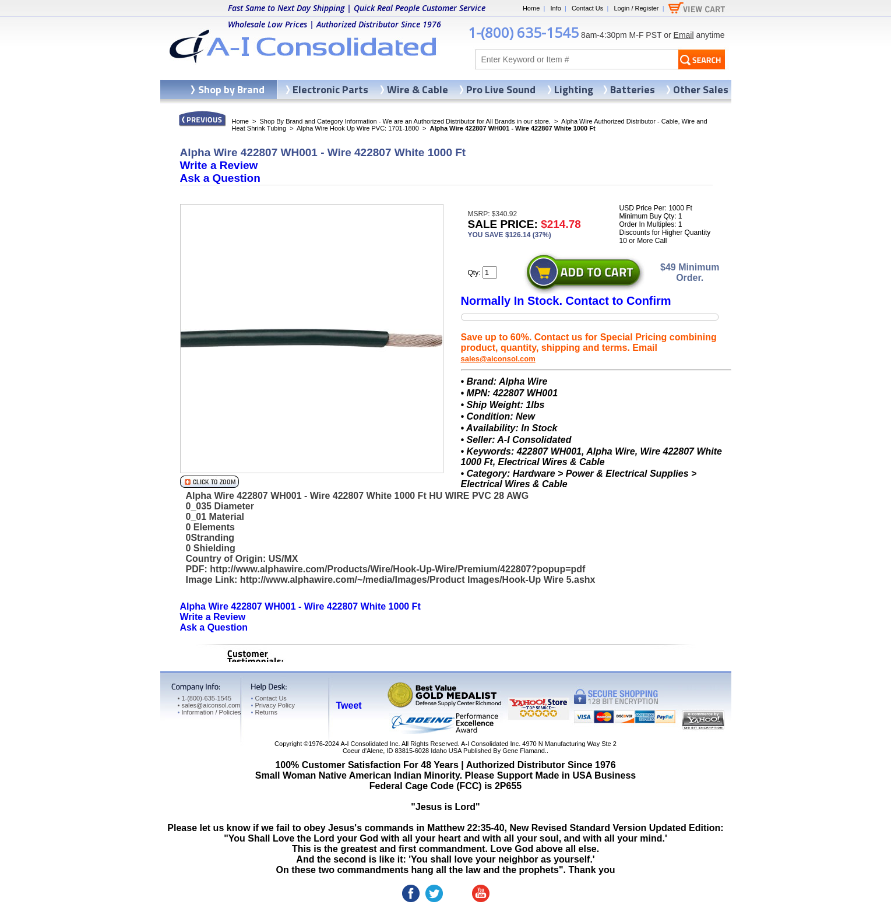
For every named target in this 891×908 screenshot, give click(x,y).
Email (684, 35)
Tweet (349, 705)
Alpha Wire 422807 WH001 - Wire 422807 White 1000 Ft (300, 606)
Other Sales (700, 89)
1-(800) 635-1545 (523, 32)
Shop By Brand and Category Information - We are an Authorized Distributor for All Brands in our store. (405, 121)
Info (555, 8)
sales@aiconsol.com (498, 358)
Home (531, 8)
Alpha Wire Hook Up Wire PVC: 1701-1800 (358, 128)
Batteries (632, 89)
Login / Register (636, 8)
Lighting (573, 89)
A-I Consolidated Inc (369, 743)
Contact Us (587, 8)
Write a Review (219, 165)
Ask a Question (220, 178)
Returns (264, 712)
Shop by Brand (231, 89)
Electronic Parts (330, 89)
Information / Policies (209, 712)
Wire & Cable (417, 89)
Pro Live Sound (501, 89)
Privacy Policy (273, 705)
